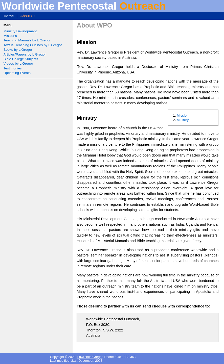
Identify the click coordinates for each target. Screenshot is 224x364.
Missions (10, 36)
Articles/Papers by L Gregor (25, 54)
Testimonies (13, 68)
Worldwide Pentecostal (84, 6)
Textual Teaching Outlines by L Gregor (33, 45)
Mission (182, 115)
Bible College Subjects (21, 59)
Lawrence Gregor (89, 357)
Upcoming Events (17, 73)
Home (9, 16)
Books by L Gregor (18, 49)
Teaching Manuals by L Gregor (27, 40)
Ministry (183, 120)
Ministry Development (20, 31)
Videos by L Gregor (18, 63)
